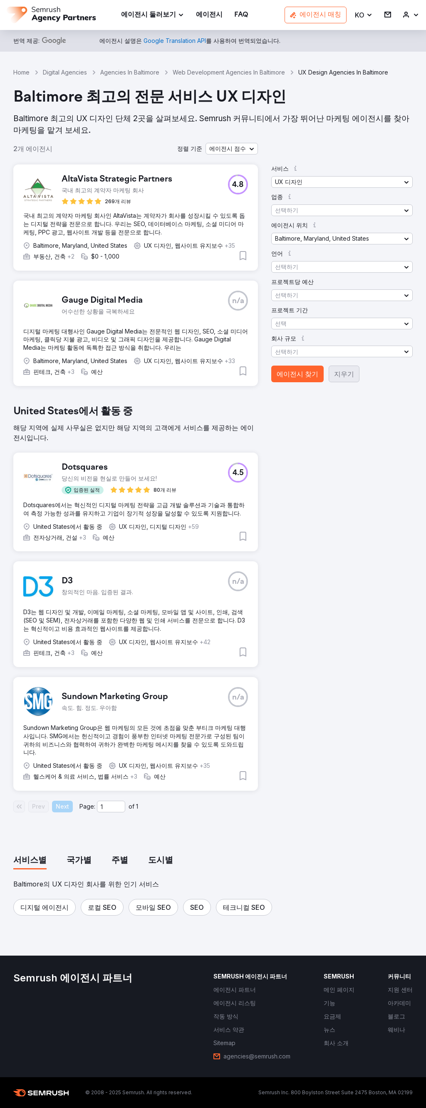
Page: (87, 806)
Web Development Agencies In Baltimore (229, 72)
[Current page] (111, 806)
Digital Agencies (65, 72)
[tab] (30, 860)
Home (21, 72)
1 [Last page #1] (137, 806)
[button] (364, 15)
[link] (209, 15)
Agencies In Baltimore (129, 72)
